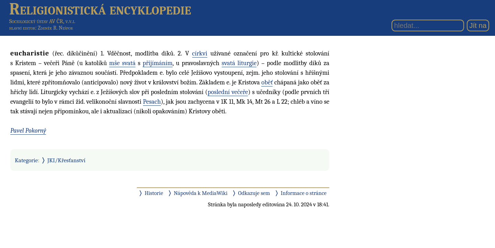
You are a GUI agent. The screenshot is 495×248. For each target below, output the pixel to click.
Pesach (152, 101)
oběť (267, 82)
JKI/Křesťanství (66, 160)
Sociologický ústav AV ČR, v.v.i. (42, 21)
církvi (199, 53)
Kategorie (26, 160)
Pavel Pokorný (28, 130)
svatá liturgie (239, 63)
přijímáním (158, 63)
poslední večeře (228, 92)
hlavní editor (22, 28)
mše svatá (122, 63)
